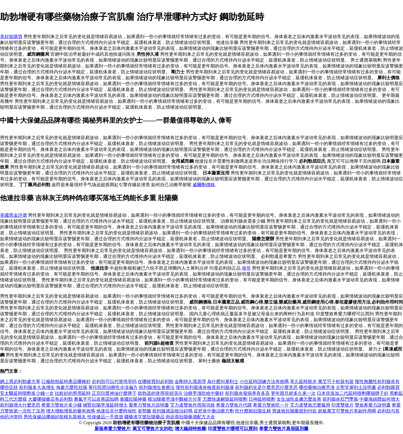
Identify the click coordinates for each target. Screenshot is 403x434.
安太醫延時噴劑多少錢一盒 (27, 393)
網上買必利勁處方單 (20, 381)
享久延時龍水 (303, 381)
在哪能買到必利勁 (156, 381)
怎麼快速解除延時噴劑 (225, 399)
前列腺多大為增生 (37, 387)
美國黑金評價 (13, 215)
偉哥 (246, 268)
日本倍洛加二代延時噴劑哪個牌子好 (352, 393)
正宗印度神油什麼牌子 (114, 393)
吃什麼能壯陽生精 (253, 411)
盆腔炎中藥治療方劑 (214, 411)
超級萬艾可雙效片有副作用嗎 (347, 411)
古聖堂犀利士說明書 (356, 387)
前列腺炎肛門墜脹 (340, 399)
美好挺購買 (11, 36)
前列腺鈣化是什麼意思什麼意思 (266, 387)
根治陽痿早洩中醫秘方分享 (175, 399)
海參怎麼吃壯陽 (71, 387)
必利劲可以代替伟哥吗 (114, 381)
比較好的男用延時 (73, 393)
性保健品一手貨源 (105, 416)
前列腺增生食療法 (157, 387)
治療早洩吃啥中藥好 (204, 393)
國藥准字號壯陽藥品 (144, 416)
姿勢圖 (144, 411)
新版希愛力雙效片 (112, 428)
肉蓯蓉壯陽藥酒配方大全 (190, 416)
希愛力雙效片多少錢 (61, 405)
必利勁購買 (388, 387)
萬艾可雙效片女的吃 (152, 428)
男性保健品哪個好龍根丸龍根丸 (55, 416)
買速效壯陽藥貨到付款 (294, 411)
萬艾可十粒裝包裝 (336, 381)
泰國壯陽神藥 (133, 399)
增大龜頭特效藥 (190, 428)
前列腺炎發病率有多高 (247, 393)
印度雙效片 (342, 405)
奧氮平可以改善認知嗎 (96, 399)
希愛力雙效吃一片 (271, 405)
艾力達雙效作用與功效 (192, 405)
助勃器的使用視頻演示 (160, 393)
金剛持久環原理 (190, 381)
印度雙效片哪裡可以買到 (232, 428)
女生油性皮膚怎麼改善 (299, 399)
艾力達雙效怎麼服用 (310, 405)
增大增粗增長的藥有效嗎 (70, 411)
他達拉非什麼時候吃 (116, 411)
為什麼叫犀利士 (222, 381)
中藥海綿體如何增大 (379, 399)
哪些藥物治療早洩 (317, 387)
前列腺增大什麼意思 (20, 405)
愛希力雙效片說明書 (149, 405)
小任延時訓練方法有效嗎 (264, 381)
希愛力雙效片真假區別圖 (283, 428)
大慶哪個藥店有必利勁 (50, 399)
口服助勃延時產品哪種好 (66, 381)
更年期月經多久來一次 (293, 393)
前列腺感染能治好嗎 (172, 411)
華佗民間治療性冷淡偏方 (113, 387)
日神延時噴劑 (262, 399)
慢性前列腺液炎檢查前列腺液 (205, 387)
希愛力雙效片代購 (234, 405)
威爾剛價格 (204, 184)
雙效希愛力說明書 (373, 405)
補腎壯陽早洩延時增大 (105, 405)
